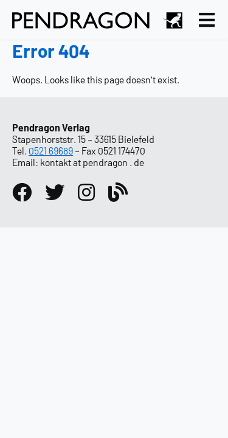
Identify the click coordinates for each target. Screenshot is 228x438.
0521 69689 (51, 150)
